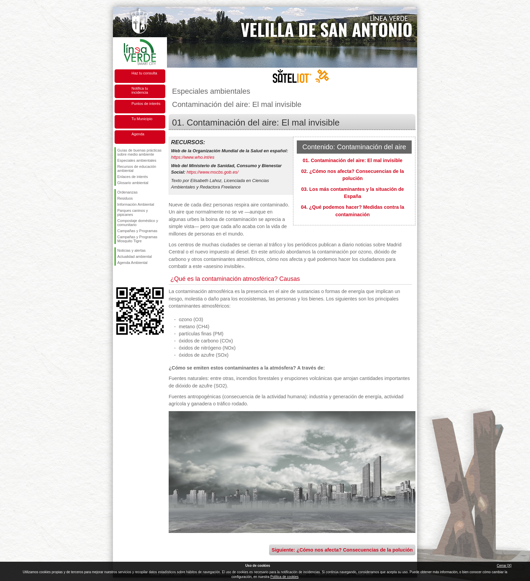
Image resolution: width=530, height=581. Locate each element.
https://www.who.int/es (192, 157)
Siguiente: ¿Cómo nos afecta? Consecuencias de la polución (342, 550)
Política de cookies (284, 577)
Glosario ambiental (132, 183)
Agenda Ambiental (132, 263)
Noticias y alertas (131, 250)
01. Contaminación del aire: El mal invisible (352, 160)
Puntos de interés (146, 104)
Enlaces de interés (132, 177)
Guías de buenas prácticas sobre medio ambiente (139, 152)
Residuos (125, 198)
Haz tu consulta (144, 73)
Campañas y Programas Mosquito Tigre (137, 239)
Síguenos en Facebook (119, 276)
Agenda (137, 134)
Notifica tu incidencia (139, 90)
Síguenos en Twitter (130, 276)
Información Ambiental (135, 204)
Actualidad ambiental (134, 256)
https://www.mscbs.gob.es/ (212, 172)
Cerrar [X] (504, 565)
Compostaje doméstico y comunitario (137, 223)
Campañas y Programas (137, 231)
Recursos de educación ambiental (136, 168)
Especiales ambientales (136, 160)
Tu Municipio (141, 119)
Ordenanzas (127, 192)
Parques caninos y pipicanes (132, 212)
